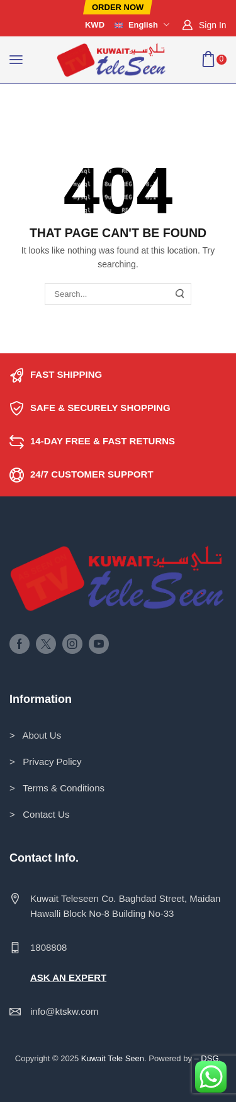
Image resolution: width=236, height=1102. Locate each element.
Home (21, 100)
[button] (117, 7)
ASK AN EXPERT (68, 977)
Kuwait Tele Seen (112, 1058)
